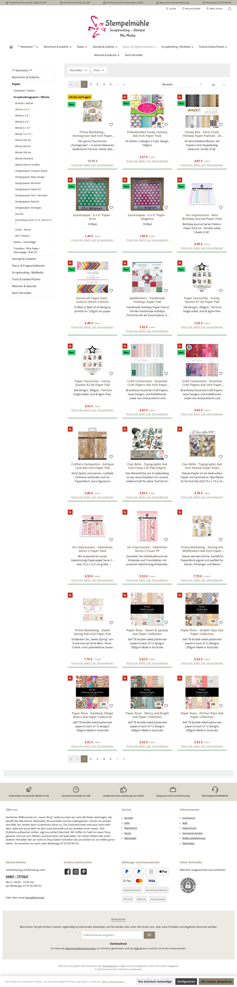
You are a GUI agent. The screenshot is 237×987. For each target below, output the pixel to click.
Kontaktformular (34, 897)
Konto (127, 833)
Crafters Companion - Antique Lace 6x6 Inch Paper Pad (92, 467)
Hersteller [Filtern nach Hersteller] (79, 70)
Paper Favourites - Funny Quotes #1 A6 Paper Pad (202, 300)
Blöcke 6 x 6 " (23, 109)
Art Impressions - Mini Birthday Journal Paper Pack (202, 217)
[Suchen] (171, 8)
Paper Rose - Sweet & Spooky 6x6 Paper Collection (147, 634)
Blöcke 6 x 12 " (23, 127)
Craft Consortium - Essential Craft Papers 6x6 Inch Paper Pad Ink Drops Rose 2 (202, 384)
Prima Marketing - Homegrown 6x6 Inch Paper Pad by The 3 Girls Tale (92, 133)
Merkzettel (130, 838)
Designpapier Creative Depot (31, 170)
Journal (19, 213)
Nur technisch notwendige (155, 981)
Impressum (188, 817)
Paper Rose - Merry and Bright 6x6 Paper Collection (147, 717)
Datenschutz (189, 828)
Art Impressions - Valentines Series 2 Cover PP (147, 550)
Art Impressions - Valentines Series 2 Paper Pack (92, 550)
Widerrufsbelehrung (193, 838)
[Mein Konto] (214, 8)
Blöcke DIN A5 (23, 146)
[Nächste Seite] (117, 84)
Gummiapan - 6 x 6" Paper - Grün (92, 217)
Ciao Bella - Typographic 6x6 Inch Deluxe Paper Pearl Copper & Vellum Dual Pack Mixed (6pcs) (202, 467)
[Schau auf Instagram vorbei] (75, 871)
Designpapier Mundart (28, 183)
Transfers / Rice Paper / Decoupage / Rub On (27, 250)
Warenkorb (130, 828)
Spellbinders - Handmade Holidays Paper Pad (147, 300)
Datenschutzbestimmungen (80, 948)
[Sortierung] (182, 84)
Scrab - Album (23, 229)
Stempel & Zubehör (24, 259)
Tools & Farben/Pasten (26, 279)
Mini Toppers (22, 235)
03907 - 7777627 (17, 877)
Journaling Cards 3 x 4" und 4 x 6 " (33, 221)
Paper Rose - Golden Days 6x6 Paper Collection (202, 634)
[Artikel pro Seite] (218, 85)
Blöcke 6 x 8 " (22, 115)
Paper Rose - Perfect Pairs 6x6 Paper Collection (202, 717)
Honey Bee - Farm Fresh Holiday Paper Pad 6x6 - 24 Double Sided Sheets (202, 133)
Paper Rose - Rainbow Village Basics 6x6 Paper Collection (92, 717)
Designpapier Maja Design (30, 177)
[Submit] (149, 935)
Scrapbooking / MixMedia (27, 272)
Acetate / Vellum (24, 103)
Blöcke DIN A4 (23, 152)
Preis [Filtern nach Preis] (99, 70)
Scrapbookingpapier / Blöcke (31, 97)
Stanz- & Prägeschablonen (28, 266)
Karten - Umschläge (25, 242)
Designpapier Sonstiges (28, 207)
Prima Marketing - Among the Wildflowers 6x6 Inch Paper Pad (202, 550)
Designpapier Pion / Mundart (31, 195)
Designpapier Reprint (27, 201)
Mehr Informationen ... (114, 981)
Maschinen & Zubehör (26, 77)
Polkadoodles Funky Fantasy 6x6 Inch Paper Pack (147, 133)
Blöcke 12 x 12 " (23, 133)
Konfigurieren (186, 981)
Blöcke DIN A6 (23, 140)
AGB (184, 823)
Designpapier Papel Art (28, 189)
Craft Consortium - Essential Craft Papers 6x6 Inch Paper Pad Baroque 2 (147, 384)
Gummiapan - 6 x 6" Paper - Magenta (147, 217)
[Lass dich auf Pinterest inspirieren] (84, 871)
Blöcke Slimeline (24, 158)
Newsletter (188, 843)
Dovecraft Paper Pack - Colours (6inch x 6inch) (92, 300)
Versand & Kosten (192, 833)
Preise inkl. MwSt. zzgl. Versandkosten (147, 161)
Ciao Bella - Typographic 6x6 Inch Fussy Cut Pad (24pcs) (147, 467)
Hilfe (127, 823)
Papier (16, 84)
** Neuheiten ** (22, 70)
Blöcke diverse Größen (27, 164)
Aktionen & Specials (24, 286)
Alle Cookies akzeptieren (216, 981)
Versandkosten (109, 965)
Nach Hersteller (21, 293)
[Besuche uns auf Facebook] (67, 871)
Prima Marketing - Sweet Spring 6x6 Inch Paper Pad (92, 634)
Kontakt (128, 817)
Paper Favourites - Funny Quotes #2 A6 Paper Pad (92, 384)
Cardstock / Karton (24, 90)
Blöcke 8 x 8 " (22, 121)
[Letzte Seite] (124, 84)
